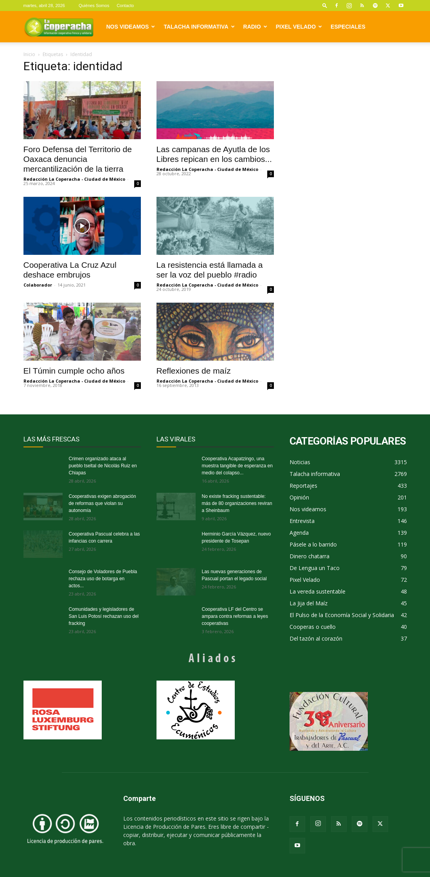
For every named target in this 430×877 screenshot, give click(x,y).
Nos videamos (130, 27)
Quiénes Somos (94, 5)
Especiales (348, 27)
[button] (325, 5)
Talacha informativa (199, 27)
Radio (255, 27)
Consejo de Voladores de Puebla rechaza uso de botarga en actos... (103, 578)
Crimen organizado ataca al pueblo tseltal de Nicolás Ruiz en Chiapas (103, 466)
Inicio (29, 54)
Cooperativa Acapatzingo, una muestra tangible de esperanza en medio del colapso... (237, 466)
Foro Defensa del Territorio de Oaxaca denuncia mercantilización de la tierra (77, 159)
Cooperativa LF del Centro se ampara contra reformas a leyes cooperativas (235, 616)
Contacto (125, 5)
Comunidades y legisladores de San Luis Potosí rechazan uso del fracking (104, 616)
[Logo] (58, 26)
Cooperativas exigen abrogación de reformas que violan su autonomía (102, 503)
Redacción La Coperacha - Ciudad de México (74, 179)
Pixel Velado (299, 27)
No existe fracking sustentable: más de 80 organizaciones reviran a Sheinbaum (237, 503)
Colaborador (37, 285)
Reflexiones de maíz (194, 370)
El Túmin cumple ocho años (74, 370)
